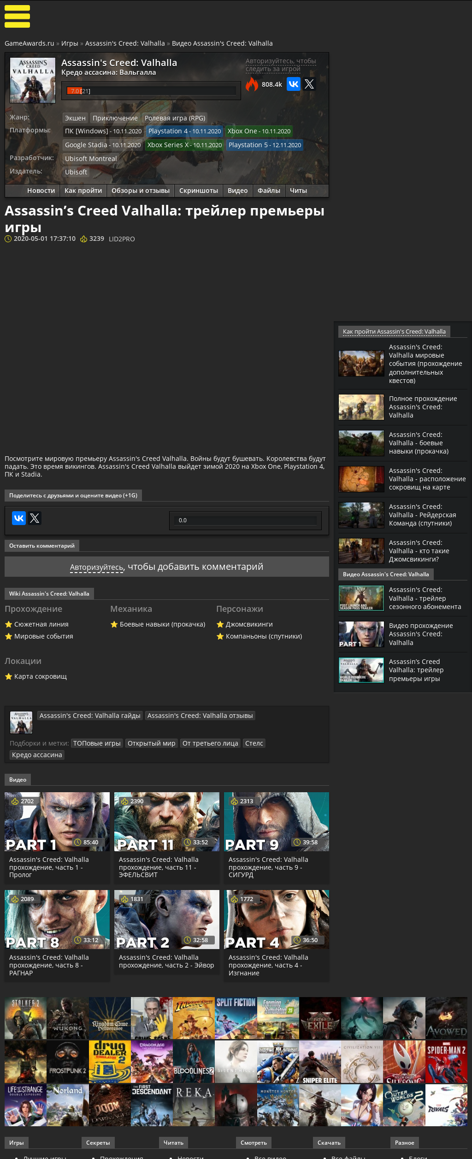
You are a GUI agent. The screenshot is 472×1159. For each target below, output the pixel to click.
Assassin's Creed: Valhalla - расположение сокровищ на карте (423, 490)
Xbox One (232, 130)
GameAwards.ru (29, 43)
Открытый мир (144, 739)
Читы (298, 187)
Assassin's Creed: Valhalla (125, 43)
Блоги (418, 1142)
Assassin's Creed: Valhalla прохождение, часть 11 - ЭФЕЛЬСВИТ (159, 850)
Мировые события (43, 631)
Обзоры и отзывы (141, 187)
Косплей (422, 1150)
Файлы (269, 187)
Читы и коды (120, 1150)
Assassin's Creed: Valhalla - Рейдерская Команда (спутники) (426, 529)
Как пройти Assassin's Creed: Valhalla (393, 331)
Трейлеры (270, 1150)
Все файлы (348, 1142)
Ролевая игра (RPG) (166, 118)
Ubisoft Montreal (88, 155)
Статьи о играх (201, 1150)
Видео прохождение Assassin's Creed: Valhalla (424, 650)
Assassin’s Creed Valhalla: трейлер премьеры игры (418, 686)
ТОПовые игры (94, 739)
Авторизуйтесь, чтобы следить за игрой (281, 64)
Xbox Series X (161, 143)
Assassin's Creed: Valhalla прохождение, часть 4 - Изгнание (269, 949)
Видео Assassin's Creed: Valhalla (222, 43)
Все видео (270, 1142)
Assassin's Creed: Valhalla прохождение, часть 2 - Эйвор (159, 949)
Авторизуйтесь (96, 562)
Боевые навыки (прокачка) (162, 619)
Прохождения (121, 1142)
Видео (238, 187)
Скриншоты (198, 187)
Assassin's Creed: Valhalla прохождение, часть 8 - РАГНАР (49, 949)
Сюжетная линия (41, 619)
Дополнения (351, 1150)
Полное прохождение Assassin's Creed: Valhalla (427, 414)
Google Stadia (84, 143)
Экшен (74, 118)
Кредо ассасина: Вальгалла (102, 71)
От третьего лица (198, 739)
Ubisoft (75, 168)
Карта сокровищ (40, 672)
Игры (69, 43)
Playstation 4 (161, 130)
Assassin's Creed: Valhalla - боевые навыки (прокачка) (422, 450)
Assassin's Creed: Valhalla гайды (83, 711)
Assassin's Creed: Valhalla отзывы (180, 711)
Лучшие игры (44, 1142)
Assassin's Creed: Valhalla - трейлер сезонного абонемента (420, 611)
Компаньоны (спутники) (264, 631)
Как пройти (83, 187)
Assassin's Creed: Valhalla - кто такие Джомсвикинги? (422, 565)
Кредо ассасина (275, 739)
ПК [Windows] (84, 130)
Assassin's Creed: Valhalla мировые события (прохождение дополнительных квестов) (419, 367)
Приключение (111, 118)
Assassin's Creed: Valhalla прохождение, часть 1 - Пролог (49, 850)
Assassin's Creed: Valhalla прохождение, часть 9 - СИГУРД (269, 850)
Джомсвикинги (249, 619)
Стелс (238, 739)
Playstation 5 (237, 143)
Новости (41, 187)
